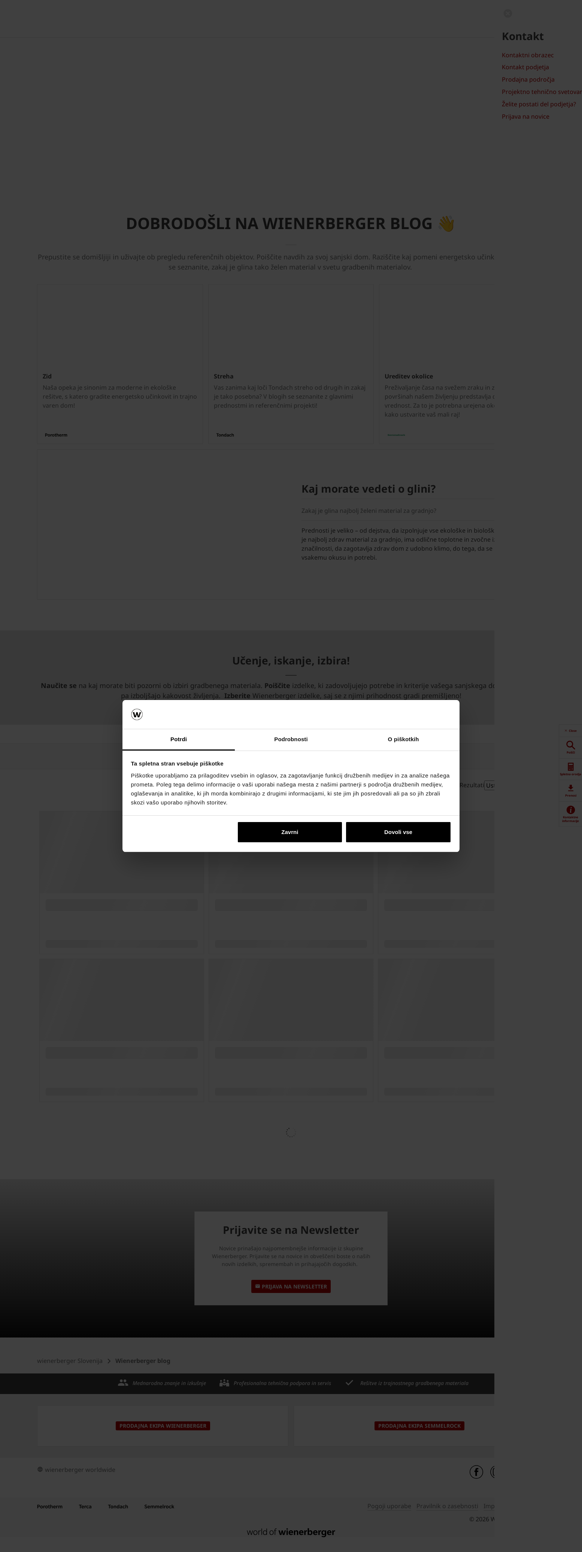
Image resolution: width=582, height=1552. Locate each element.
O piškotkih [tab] (403, 739)
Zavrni (289, 832)
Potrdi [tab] (178, 739)
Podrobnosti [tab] (290, 739)
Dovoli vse (398, 832)
